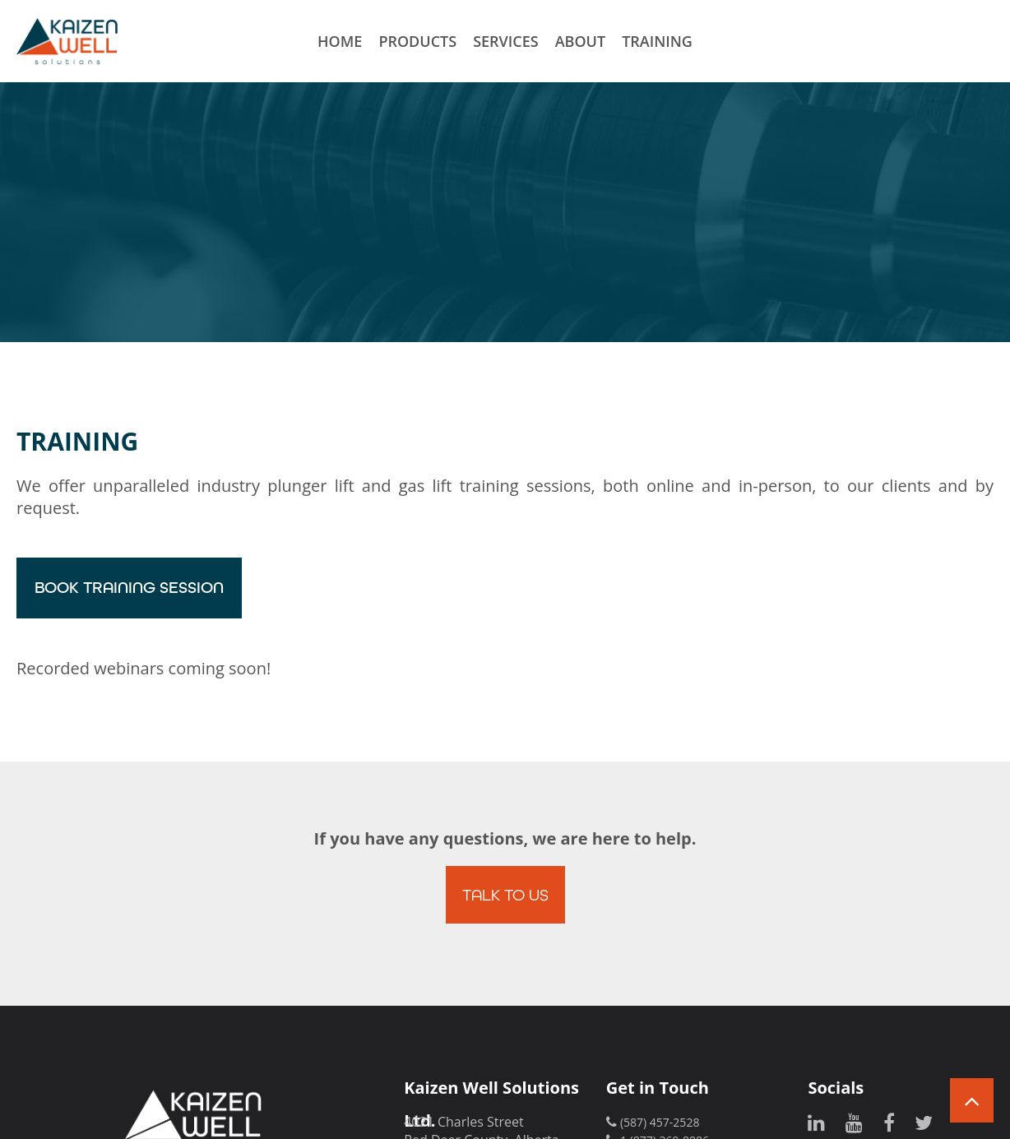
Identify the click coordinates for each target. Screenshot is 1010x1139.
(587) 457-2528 (659, 1122)
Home (339, 41)
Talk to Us (505, 894)
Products (417, 41)
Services (506, 41)
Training (657, 41)
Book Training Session (129, 587)
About (580, 41)
